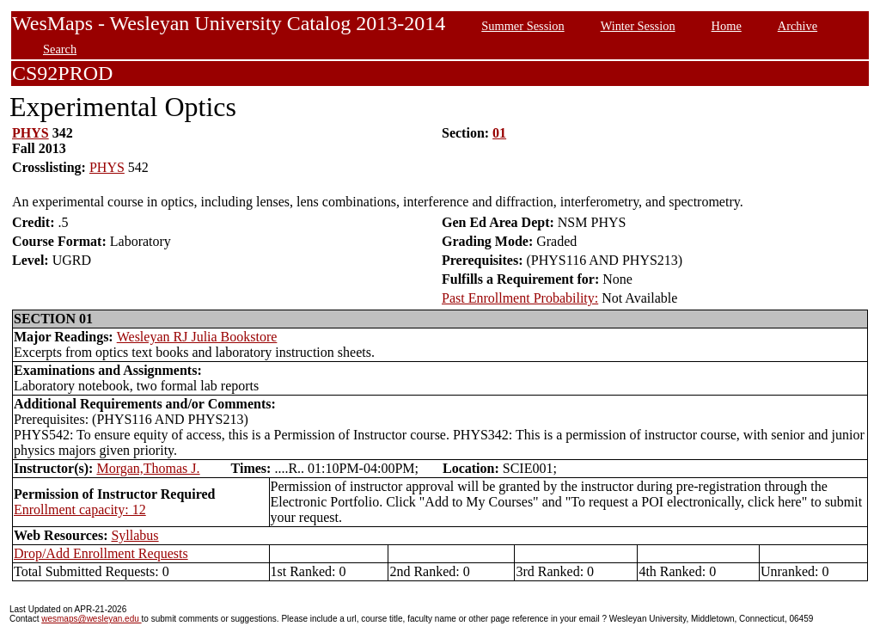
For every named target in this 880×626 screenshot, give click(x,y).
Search (59, 49)
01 (499, 133)
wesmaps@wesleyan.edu (91, 618)
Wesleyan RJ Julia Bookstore (197, 336)
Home (727, 26)
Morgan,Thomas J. (147, 468)
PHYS (30, 133)
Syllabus (134, 535)
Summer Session (522, 26)
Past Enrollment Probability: (520, 298)
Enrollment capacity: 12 (80, 509)
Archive (797, 26)
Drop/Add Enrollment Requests (101, 553)
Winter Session (638, 26)
